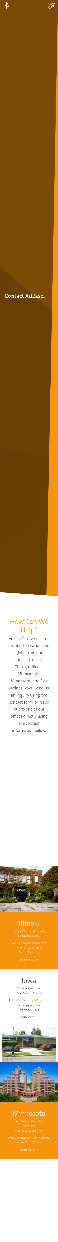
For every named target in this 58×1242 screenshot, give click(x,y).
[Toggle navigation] (51, 5)
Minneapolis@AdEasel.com (33, 1138)
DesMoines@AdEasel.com (33, 1000)
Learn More (27, 959)
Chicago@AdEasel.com (33, 943)
